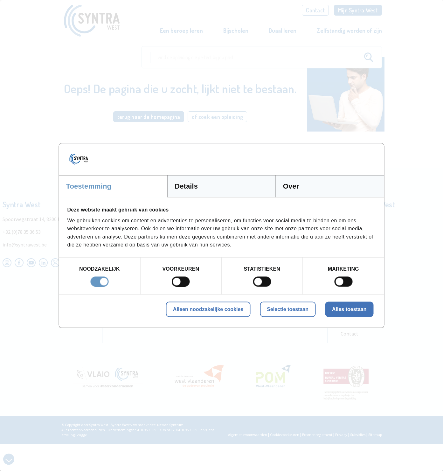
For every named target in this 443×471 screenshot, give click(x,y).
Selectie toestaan (287, 309)
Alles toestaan (349, 309)
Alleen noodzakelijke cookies (208, 309)
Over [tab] (291, 186)
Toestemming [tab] (89, 186)
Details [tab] (186, 186)
